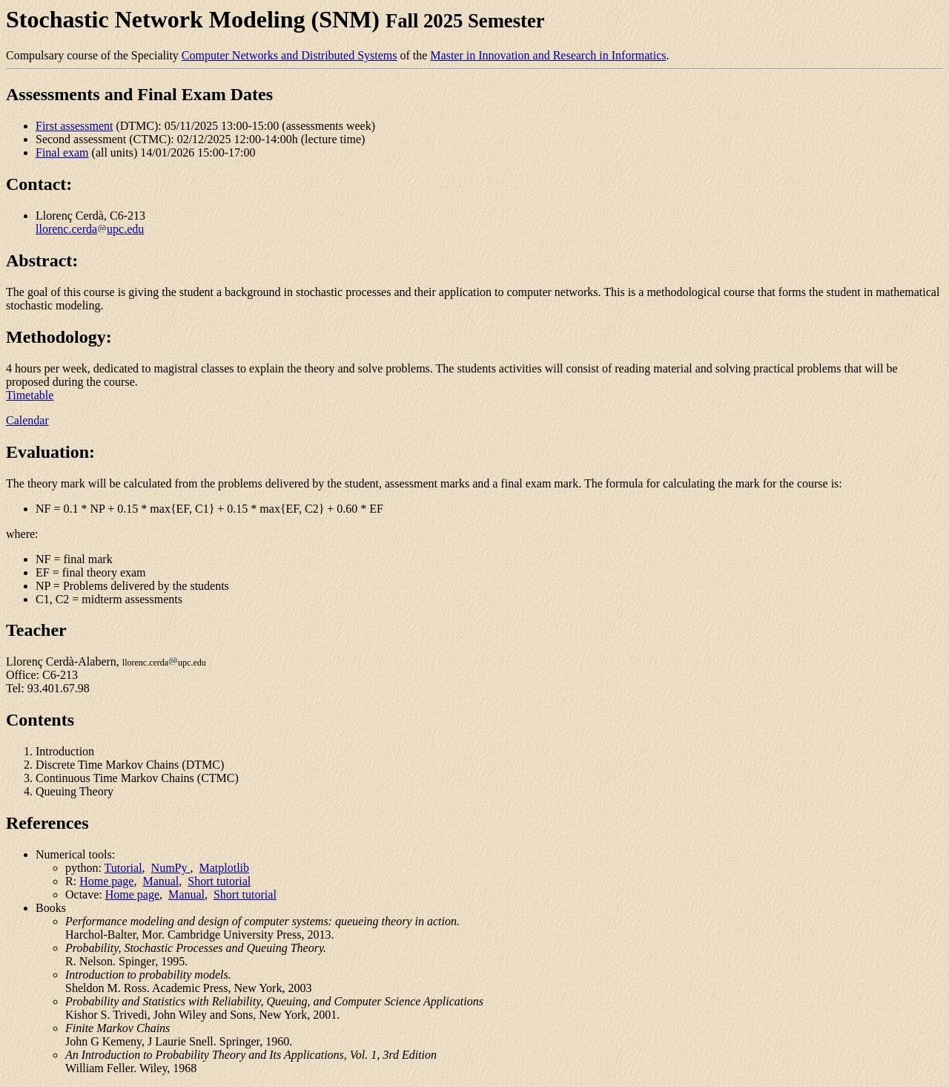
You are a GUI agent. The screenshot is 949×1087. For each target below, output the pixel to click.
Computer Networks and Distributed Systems (289, 55)
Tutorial (123, 867)
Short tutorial (219, 881)
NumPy (171, 867)
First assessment (74, 125)
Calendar (27, 420)
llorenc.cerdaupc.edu (90, 229)
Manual (160, 881)
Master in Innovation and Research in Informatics (548, 55)
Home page (106, 881)
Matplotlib (224, 867)
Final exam (62, 152)
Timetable (29, 395)
